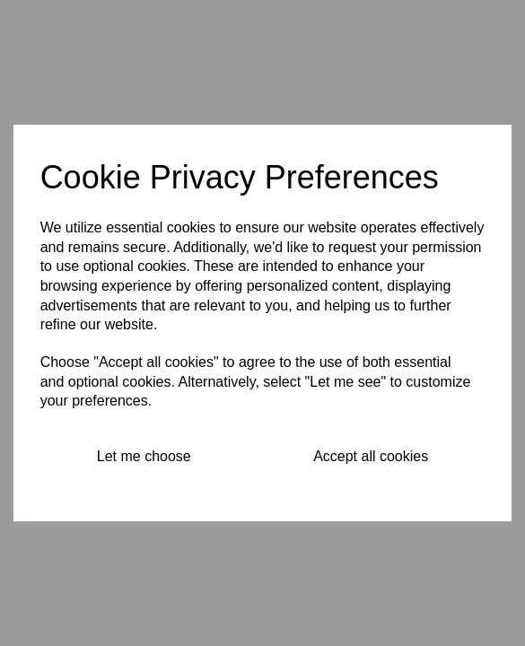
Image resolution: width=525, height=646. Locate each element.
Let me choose (144, 456)
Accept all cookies (370, 456)
